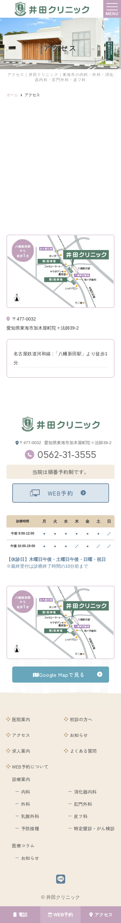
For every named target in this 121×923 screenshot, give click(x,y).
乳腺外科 (30, 816)
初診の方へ (81, 719)
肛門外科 (83, 804)
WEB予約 (60, 914)
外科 (25, 804)
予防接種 (30, 828)
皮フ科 (80, 816)
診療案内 (21, 779)
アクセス (101, 914)
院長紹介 (79, 703)
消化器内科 (85, 791)
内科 (25, 791)
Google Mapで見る (59, 674)
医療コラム (23, 845)
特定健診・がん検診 (94, 828)
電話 (20, 914)
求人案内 (21, 751)
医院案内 (21, 719)
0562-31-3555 (66, 454)
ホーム (18, 703)
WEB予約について (30, 766)
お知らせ (79, 735)
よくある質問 (83, 751)
